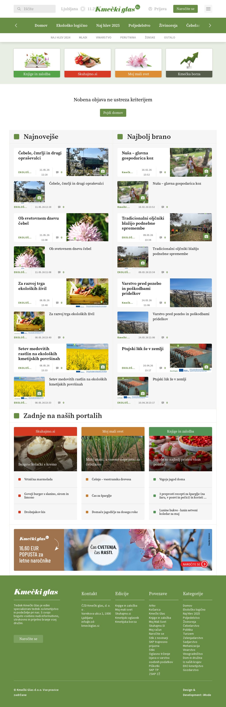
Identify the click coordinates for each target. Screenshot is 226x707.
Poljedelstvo (139, 25)
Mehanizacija (191, 646)
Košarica (154, 609)
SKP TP (154, 670)
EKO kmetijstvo (193, 666)
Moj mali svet (123, 609)
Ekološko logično (71, 25)
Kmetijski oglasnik (127, 618)
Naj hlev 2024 (60, 37)
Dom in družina (192, 658)
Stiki (152, 650)
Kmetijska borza (126, 622)
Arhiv (152, 606)
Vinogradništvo (193, 654)
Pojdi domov (113, 112)
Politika (188, 630)
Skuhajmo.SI (157, 626)
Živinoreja (168, 25)
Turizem (188, 634)
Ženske (150, 37)
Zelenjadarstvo (193, 638)
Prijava (158, 8)
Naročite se (185, 8)
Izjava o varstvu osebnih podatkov (161, 660)
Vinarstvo (103, 37)
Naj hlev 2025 (108, 25)
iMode (207, 695)
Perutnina (128, 37)
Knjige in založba (126, 606)
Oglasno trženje (159, 654)
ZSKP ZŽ (154, 674)
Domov (41, 25)
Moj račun (155, 630)
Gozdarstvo (191, 670)
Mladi (83, 37)
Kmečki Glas (157, 613)
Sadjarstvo (190, 642)
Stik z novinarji (158, 638)
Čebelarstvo (191, 626)
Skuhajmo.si (123, 613)
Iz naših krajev (192, 662)
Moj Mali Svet (157, 622)
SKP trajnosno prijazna (158, 644)
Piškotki (154, 666)
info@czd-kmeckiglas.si (90, 624)
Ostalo (169, 37)
